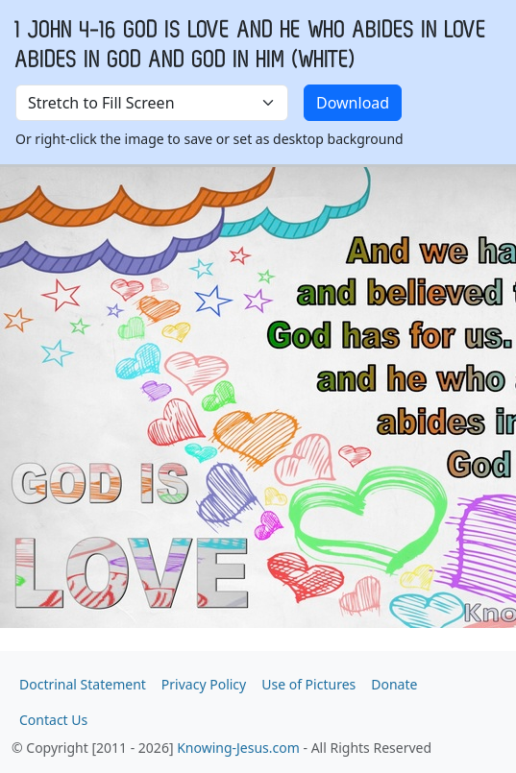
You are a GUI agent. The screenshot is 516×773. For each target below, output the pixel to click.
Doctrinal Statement (82, 684)
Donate (394, 684)
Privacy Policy (203, 684)
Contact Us (53, 720)
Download (352, 102)
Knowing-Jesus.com (238, 747)
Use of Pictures (308, 684)
